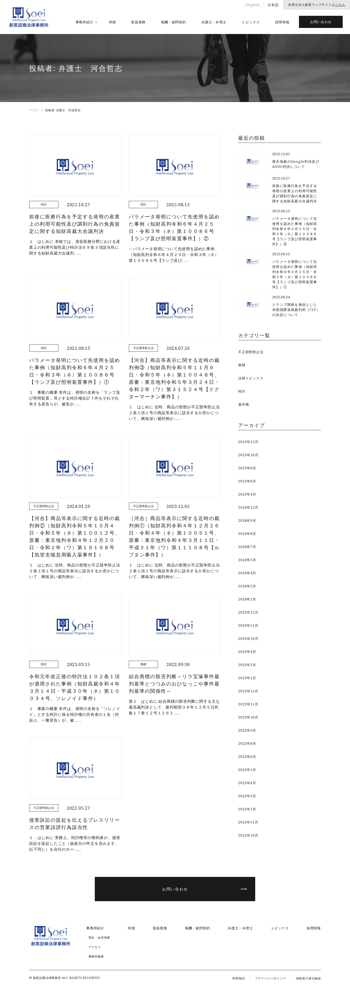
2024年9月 (247, 520)
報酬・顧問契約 (173, 22)
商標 (241, 365)
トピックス (251, 22)
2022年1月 (247, 809)
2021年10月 (248, 835)
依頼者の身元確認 (308, 978)
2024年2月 (247, 586)
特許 (241, 391)
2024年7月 (247, 546)
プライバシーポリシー (270, 978)
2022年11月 (248, 704)
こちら (340, 4)
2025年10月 (248, 455)
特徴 (112, 22)
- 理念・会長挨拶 (98, 937)
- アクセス (93, 947)
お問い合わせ (321, 21)
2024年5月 (247, 559)
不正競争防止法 (250, 352)
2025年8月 (247, 468)
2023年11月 (248, 625)
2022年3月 (247, 796)
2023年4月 (247, 651)
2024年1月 (247, 599)
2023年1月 (247, 678)
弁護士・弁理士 (214, 22)
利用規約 (238, 978)
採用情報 (282, 22)
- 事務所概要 (95, 956)
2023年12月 (248, 612)
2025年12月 (248, 441)
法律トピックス (250, 378)
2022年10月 (248, 717)
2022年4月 (247, 782)
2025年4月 (247, 494)
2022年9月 (247, 730)
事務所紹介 (85, 22)
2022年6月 (247, 756)
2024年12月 (248, 507)
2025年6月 (247, 481)
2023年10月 (248, 638)
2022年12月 (248, 691)
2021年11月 (248, 822)
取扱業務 (138, 22)
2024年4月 (247, 573)
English (253, 4)
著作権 (243, 404)
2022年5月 (247, 769)
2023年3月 (247, 664)
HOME (34, 110)
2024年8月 (247, 533)
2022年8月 (247, 743)
